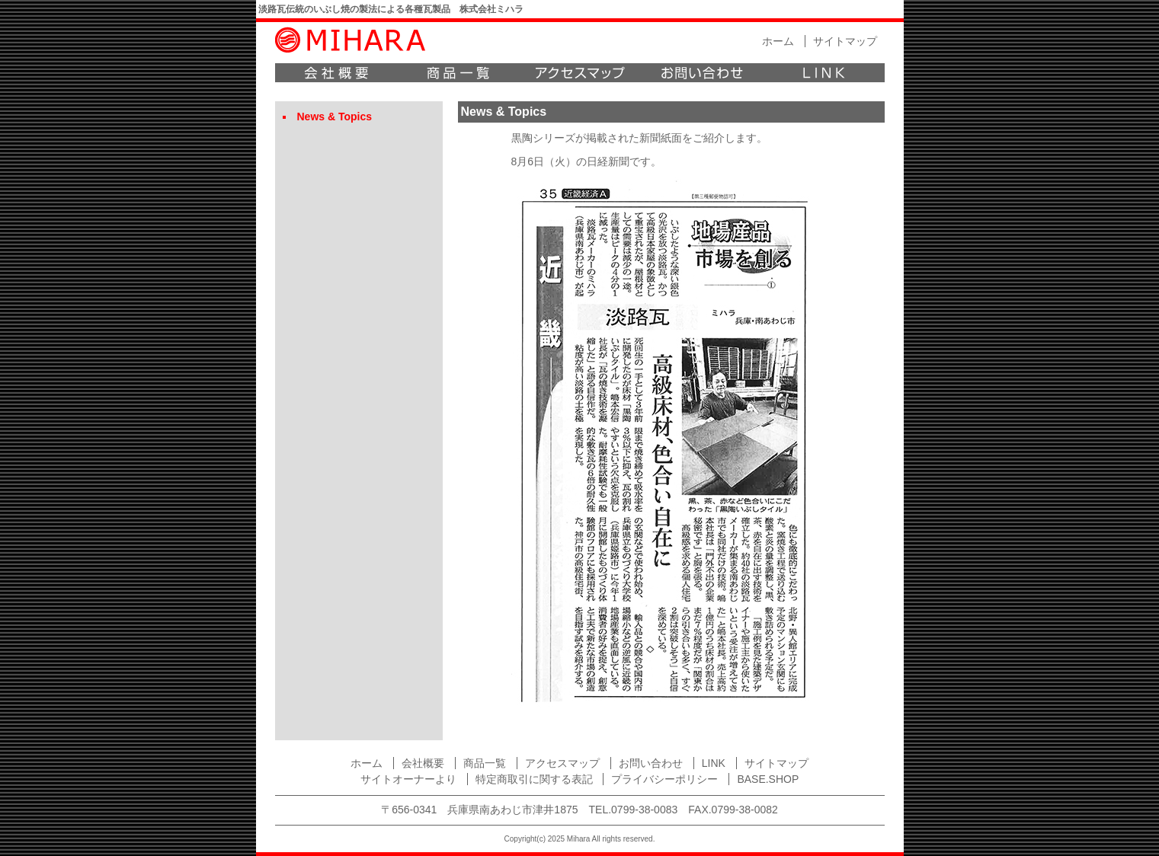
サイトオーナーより (408, 779)
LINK (824, 72)
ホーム (778, 41)
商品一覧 (458, 72)
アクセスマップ (580, 72)
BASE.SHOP (768, 779)
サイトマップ (845, 41)
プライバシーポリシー (664, 779)
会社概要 (336, 72)
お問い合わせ (702, 72)
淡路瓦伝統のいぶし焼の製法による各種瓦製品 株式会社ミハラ (390, 9)
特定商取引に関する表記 (534, 779)
